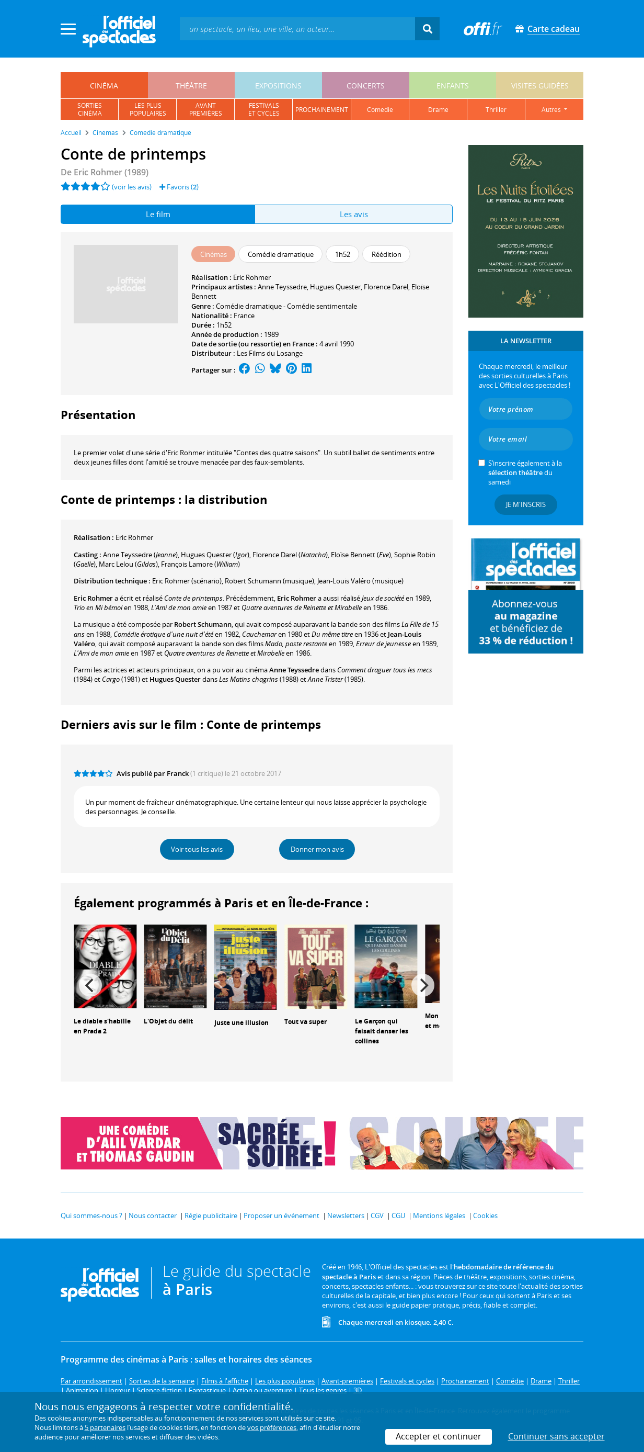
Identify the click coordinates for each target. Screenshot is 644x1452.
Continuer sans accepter (556, 1436)
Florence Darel (386, 286)
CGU (398, 1215)
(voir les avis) (132, 187)
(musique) (269, 581)
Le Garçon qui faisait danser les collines (381, 1031)
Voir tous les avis (197, 849)
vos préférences (271, 1427)
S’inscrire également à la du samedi (525, 472)
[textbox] (297, 28)
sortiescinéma (89, 109)
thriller (496, 109)
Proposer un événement (281, 1215)
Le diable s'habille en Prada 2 (102, 1026)
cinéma (104, 86)
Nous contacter (153, 1215)
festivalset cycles (264, 109)
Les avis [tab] (354, 214)
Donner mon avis (317, 849)
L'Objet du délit (168, 1021)
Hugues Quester (335, 286)
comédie (380, 109)
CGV (377, 1215)
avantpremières (205, 109)
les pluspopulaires (148, 109)
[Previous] (90, 985)
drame (438, 109)
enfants (452, 86)
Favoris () (179, 187)
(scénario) (187, 581)
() (140, 554)
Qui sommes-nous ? (91, 1215)
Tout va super (305, 1021)
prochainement (321, 109)
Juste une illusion (241, 1022)
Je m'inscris (526, 504)
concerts (366, 86)
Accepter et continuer (438, 1436)
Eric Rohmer (252, 277)
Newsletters (345, 1215)
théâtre (191, 86)
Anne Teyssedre (282, 286)
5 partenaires (105, 1427)
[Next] (422, 985)
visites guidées (540, 86)
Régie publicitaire (211, 1215)
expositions (278, 86)
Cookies (485, 1215)
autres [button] (552, 109)
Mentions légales (439, 1215)
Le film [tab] (158, 214)
